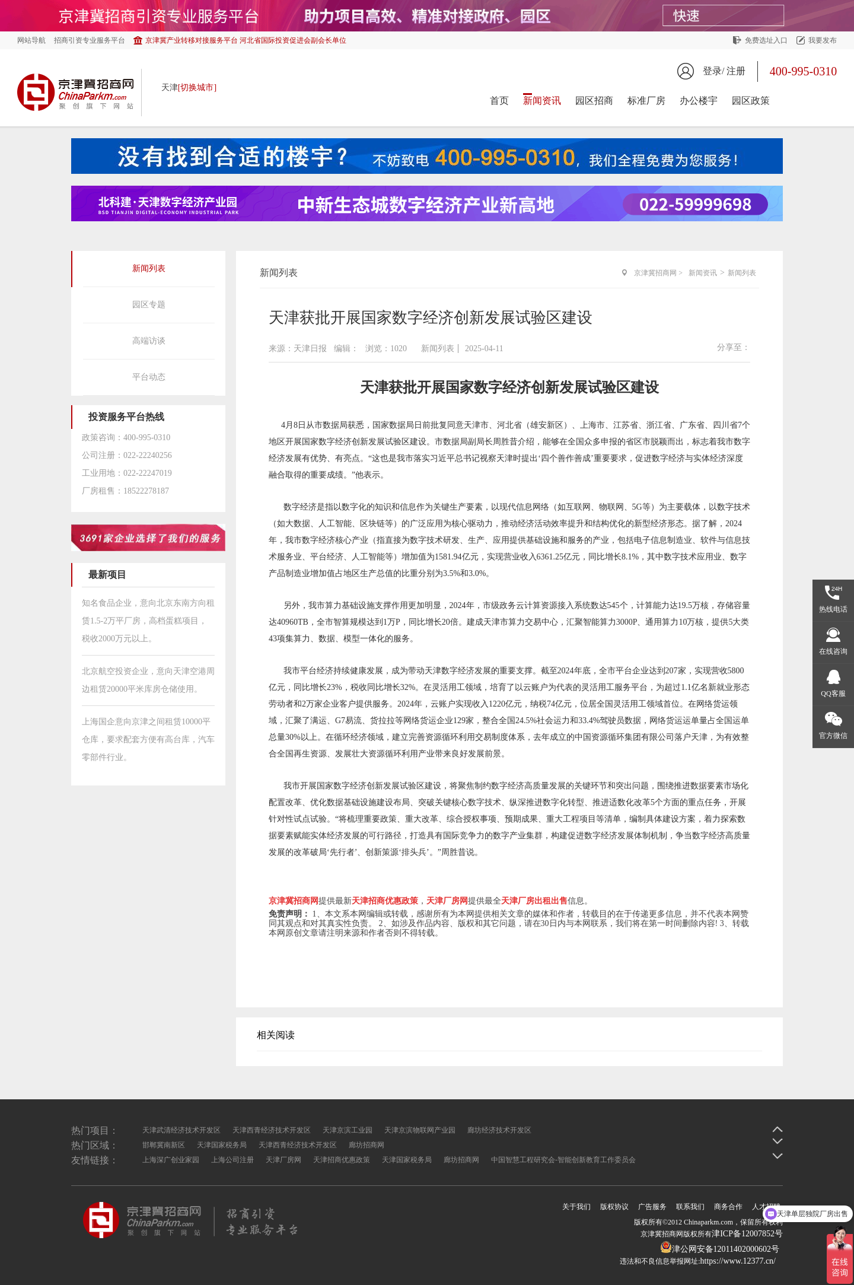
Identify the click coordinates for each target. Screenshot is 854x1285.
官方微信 (833, 735)
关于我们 (576, 1207)
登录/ (713, 71)
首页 (499, 101)
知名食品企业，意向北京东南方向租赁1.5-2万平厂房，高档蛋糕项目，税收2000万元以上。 (148, 621)
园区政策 (751, 101)
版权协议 (614, 1207)
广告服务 (652, 1207)
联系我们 (690, 1207)
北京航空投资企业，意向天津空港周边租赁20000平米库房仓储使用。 (148, 680)
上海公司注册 (232, 1160)
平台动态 (148, 377)
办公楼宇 (699, 101)
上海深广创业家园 (170, 1160)
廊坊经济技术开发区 (499, 1130)
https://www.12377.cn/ (738, 1261)
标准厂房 (646, 101)
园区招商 (594, 101)
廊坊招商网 (366, 1145)
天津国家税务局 (222, 1145)
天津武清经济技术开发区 (181, 1130)
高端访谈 (148, 340)
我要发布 (822, 40)
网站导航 (31, 40)
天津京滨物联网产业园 (419, 1130)
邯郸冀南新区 (163, 1145)
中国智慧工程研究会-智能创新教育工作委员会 (563, 1160)
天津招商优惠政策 (341, 1160)
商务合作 (728, 1207)
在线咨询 (833, 651)
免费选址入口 (766, 40)
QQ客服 (833, 693)
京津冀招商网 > (658, 273)
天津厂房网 (283, 1160)
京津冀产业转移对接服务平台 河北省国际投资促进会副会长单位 (245, 40)
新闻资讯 (542, 101)
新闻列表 (148, 268)
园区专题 (148, 304)
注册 (735, 71)
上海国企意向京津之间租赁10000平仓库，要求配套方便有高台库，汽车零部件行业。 (148, 739)
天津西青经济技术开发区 (271, 1130)
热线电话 (833, 609)
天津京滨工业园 (347, 1130)
